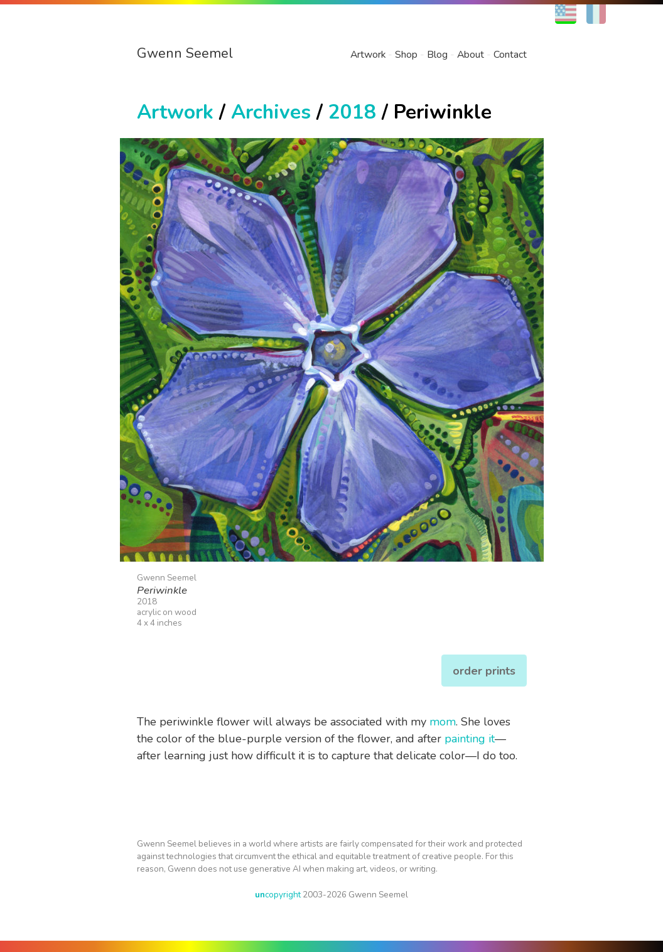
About (470, 55)
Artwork (367, 55)
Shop (406, 55)
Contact (510, 55)
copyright (278, 895)
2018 (352, 112)
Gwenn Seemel (185, 53)
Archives (271, 112)
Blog (437, 55)
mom (442, 721)
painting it (470, 738)
